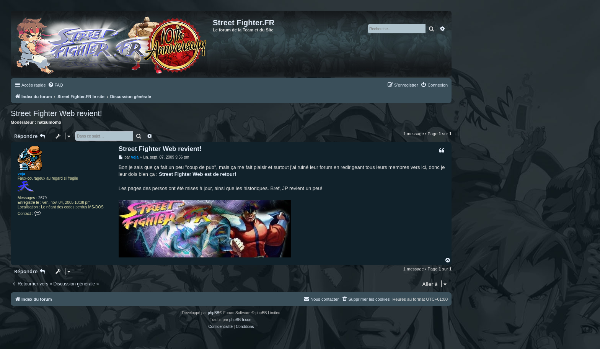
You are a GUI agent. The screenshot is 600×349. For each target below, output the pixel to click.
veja (21, 174)
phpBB (213, 313)
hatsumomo (49, 122)
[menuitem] (55, 85)
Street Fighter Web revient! (56, 113)
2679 (42, 198)
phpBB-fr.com (241, 320)
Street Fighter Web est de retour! (197, 174)
